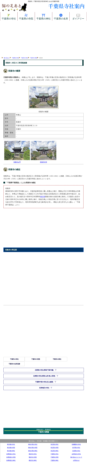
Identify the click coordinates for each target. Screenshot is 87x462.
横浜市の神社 (33, 460)
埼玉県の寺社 (54, 444)
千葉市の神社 (57, 359)
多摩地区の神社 (11, 460)
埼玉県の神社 (54, 450)
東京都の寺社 (11, 444)
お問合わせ (76, 460)
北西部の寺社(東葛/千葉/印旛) (44, 370)
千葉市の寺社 (24, 58)
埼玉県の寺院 (54, 447)
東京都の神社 (11, 450)
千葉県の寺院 (26, 16)
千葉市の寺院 (33, 58)
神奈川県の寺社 (32, 444)
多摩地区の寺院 (11, 457)
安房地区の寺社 (44, 388)
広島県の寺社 (76, 450)
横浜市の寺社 (33, 454)
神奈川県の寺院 (32, 447)
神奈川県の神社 (32, 450)
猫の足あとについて (76, 457)
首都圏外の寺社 (76, 444)
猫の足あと (7, 58)
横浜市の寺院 (33, 457)
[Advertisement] (43, 38)
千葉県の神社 (43, 16)
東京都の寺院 (11, 447)
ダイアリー (78, 16)
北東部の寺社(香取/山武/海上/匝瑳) (44, 376)
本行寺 (42, 197)
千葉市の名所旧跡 (14, 364)
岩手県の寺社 (76, 447)
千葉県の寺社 (9, 16)
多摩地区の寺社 (11, 454)
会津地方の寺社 (76, 454)
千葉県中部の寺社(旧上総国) (44, 382)
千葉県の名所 (61, 16)
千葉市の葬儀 (43, 432)
